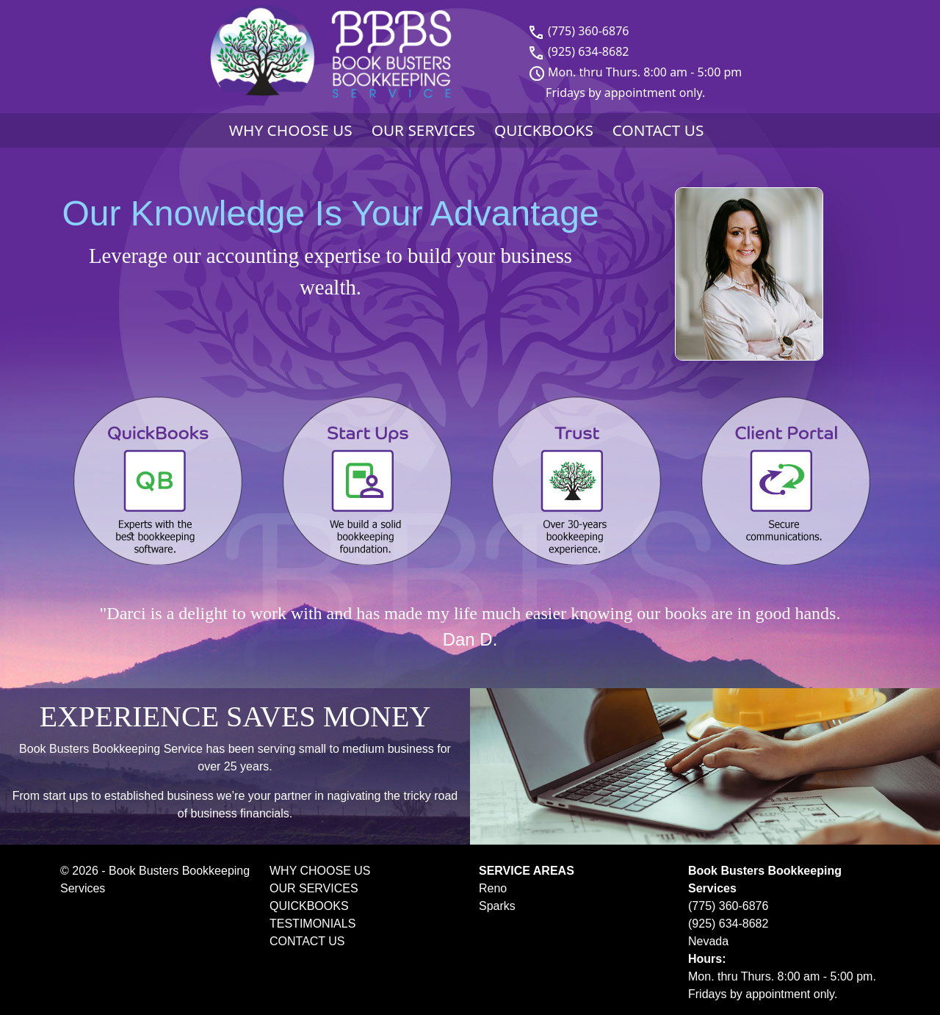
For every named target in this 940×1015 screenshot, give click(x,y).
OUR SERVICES (423, 130)
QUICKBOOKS (543, 130)
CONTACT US (658, 130)
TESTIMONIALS (312, 923)
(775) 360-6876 (588, 31)
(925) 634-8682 (588, 51)
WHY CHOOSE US (290, 130)
